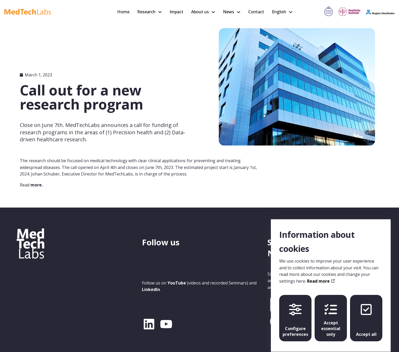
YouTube (176, 283)
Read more (320, 276)
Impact (176, 12)
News (228, 12)
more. (36, 185)
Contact (256, 12)
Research (146, 12)
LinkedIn (151, 289)
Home (123, 12)
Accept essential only (330, 315)
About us (200, 12)
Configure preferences (295, 315)
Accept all (366, 315)
